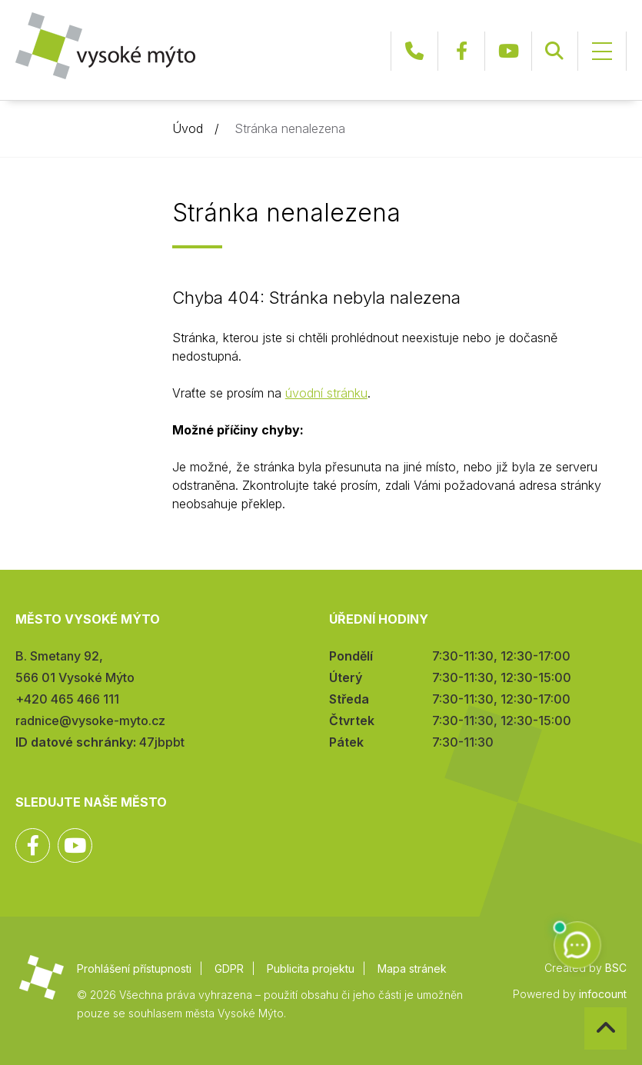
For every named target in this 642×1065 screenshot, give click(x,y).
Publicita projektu (310, 968)
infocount (603, 993)
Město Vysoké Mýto (105, 45)
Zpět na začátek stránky (584, 1007)
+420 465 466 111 (414, 51)
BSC (616, 967)
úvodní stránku (326, 393)
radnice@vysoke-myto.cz (90, 720)
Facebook (461, 51)
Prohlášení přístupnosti (134, 968)
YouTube (508, 51)
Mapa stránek (412, 968)
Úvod (187, 128)
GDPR (229, 968)
